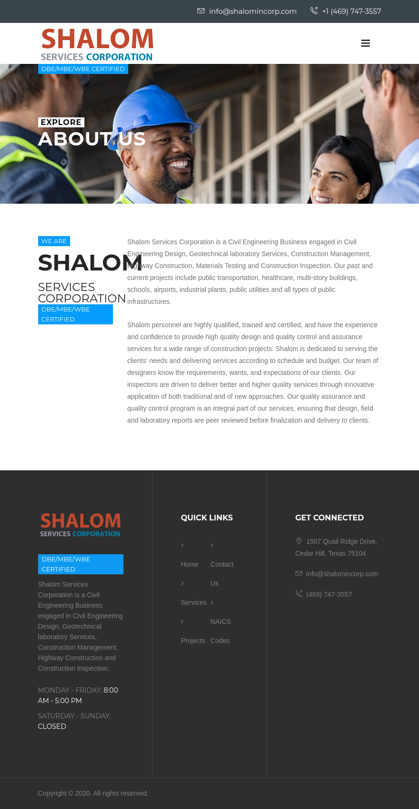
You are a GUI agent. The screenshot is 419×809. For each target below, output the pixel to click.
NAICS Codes (221, 621)
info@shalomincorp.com (247, 11)
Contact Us (222, 564)
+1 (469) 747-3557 (345, 11)
